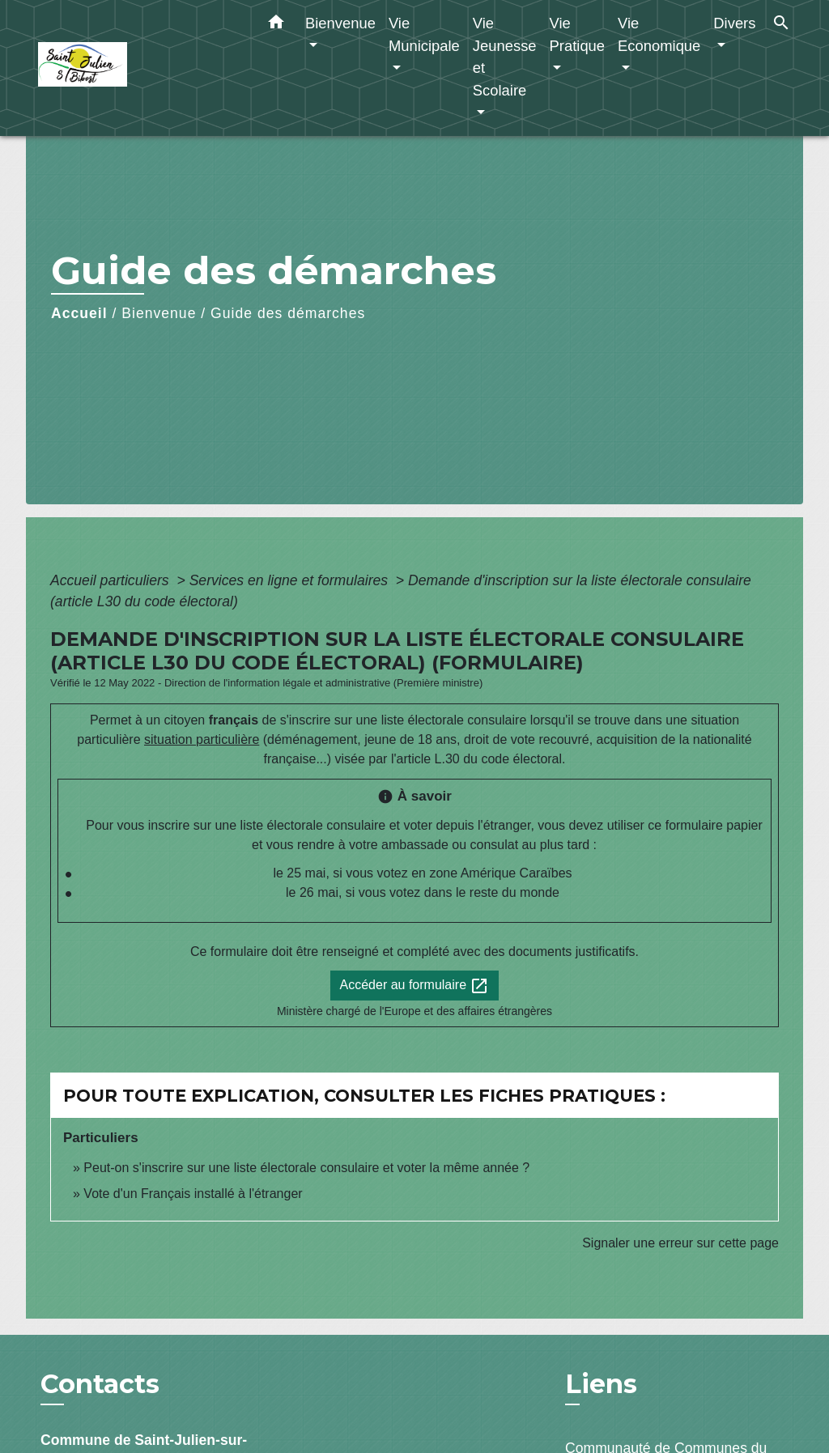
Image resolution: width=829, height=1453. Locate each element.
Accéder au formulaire (415, 986)
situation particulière (201, 739)
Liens (601, 1384)
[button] (276, 25)
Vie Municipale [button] (424, 34)
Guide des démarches (287, 313)
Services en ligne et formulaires (290, 580)
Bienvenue (158, 313)
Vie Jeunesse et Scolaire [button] (505, 57)
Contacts (99, 1384)
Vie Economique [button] (659, 34)
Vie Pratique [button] (578, 34)
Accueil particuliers (111, 580)
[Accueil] (139, 68)
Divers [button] (734, 23)
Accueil (79, 313)
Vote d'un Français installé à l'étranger (192, 1193)
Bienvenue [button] (340, 23)
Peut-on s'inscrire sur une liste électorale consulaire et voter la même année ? (306, 1168)
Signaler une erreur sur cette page (680, 1243)
